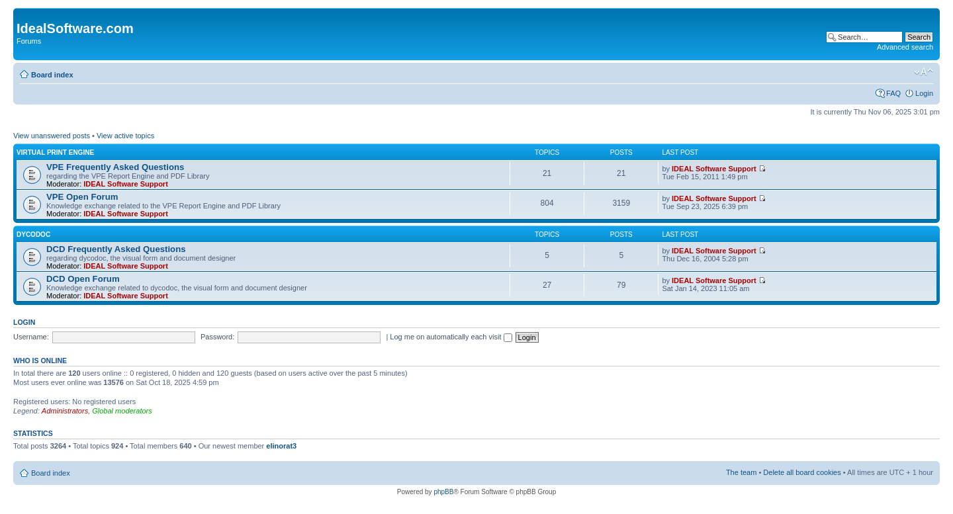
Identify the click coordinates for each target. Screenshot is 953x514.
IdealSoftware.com (75, 28)
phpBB (443, 491)
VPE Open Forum (82, 197)
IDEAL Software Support (125, 184)
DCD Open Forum (83, 279)
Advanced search (905, 47)
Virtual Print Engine (55, 152)
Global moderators (122, 411)
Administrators (65, 411)
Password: (217, 337)
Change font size (923, 72)
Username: (31, 337)
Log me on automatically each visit (451, 337)
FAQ (893, 93)
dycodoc (33, 234)
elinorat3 (281, 446)
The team (741, 472)
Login (924, 93)
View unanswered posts (51, 136)
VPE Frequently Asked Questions (115, 167)
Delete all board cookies (801, 472)
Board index (52, 75)
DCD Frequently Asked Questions (116, 249)
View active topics (125, 136)
